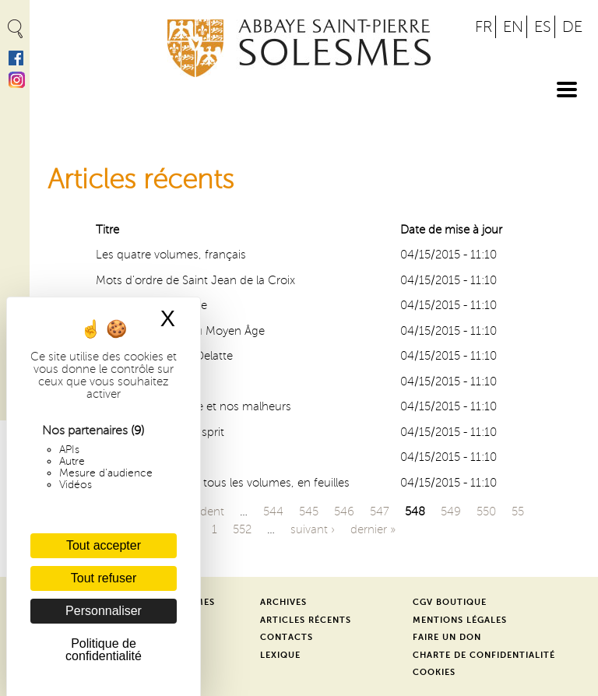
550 (486, 511)
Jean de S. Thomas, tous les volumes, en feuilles (223, 482)
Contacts (286, 637)
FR (483, 27)
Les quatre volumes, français (171, 254)
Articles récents (305, 620)
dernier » (373, 529)
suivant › (312, 529)
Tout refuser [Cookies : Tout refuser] (103, 578)
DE (572, 27)
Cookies (434, 672)
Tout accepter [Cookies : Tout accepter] (103, 545)
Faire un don (447, 637)
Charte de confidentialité (484, 655)
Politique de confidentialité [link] (103, 650)
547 (379, 511)
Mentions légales (460, 620)
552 (242, 529)
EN (513, 27)
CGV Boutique (450, 602)
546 (344, 511)
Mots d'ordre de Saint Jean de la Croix (195, 280)
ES (542, 27)
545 (308, 511)
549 (451, 511)
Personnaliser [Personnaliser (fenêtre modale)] (103, 610)
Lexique (280, 655)
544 (273, 511)
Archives (283, 602)
